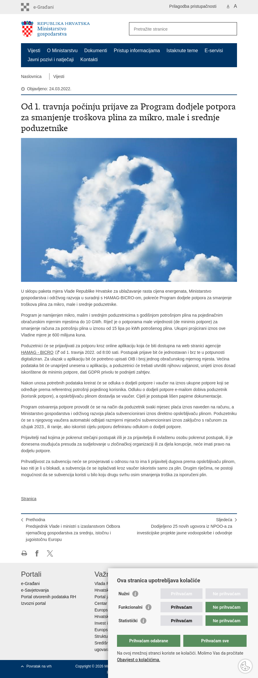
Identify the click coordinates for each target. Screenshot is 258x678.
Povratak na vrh (39, 666)
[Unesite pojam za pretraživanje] (176, 29)
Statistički (127, 620)
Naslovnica (31, 76)
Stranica (28, 498)
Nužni (123, 593)
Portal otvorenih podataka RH (48, 596)
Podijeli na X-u (50, 553)
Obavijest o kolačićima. (138, 659)
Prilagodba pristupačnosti (192, 6)
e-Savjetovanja (35, 590)
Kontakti (89, 59)
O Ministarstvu (62, 50)
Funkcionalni (130, 607)
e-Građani (30, 583)
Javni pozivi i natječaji (51, 59)
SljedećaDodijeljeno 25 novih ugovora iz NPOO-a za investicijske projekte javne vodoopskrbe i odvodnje (184, 526)
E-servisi (214, 50)
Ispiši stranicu (24, 553)
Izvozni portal (33, 603)
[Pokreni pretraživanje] (230, 29)
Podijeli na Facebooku (37, 553)
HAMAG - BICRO (37, 352)
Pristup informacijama (137, 50)
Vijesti (34, 50)
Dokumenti (95, 50)
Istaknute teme (182, 50)
